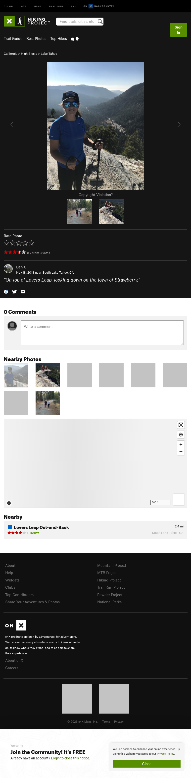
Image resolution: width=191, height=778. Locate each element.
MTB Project (107, 572)
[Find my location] (181, 434)
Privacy (119, 721)
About (10, 565)
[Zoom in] (181, 444)
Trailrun (56, 6)
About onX (14, 660)
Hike (37, 6)
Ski (73, 6)
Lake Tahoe (49, 54)
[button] (6, 291)
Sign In (179, 29)
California (10, 54)
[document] (147, 757)
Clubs (10, 587)
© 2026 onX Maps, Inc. (82, 721)
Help (9, 572)
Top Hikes (58, 38)
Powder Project (109, 594)
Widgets (12, 580)
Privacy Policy (165, 753)
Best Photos (36, 38)
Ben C (21, 267)
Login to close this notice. (70, 758)
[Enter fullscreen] (181, 425)
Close (146, 763)
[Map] (95, 463)
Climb (8, 6)
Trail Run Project (111, 587)
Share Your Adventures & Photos (32, 602)
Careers (11, 667)
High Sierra (29, 54)
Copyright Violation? (96, 194)
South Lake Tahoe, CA (58, 272)
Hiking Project (109, 580)
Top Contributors (19, 594)
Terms (106, 721)
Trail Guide (13, 38)
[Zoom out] (181, 451)
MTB (24, 6)
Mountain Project (111, 565)
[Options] (179, 499)
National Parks (109, 602)
